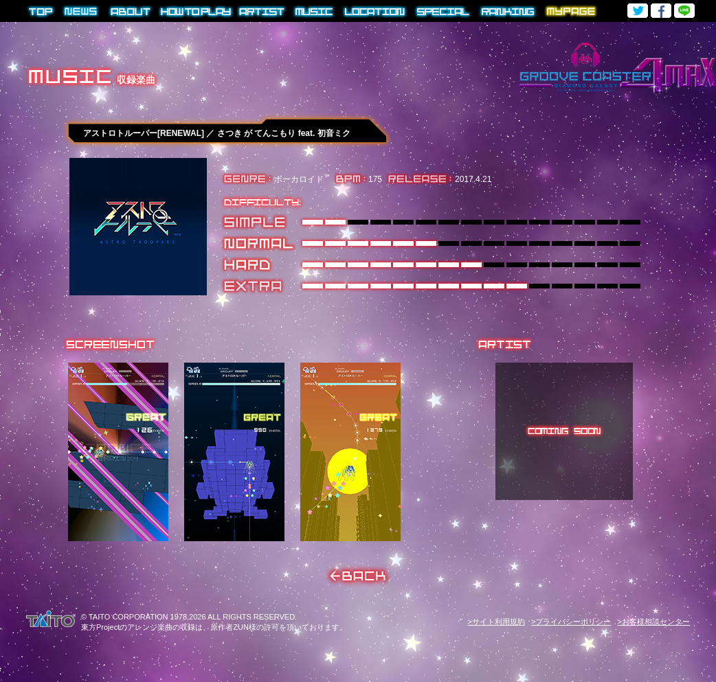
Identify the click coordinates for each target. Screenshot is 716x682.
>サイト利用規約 (495, 621)
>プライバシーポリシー (571, 621)
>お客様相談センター (654, 621)
